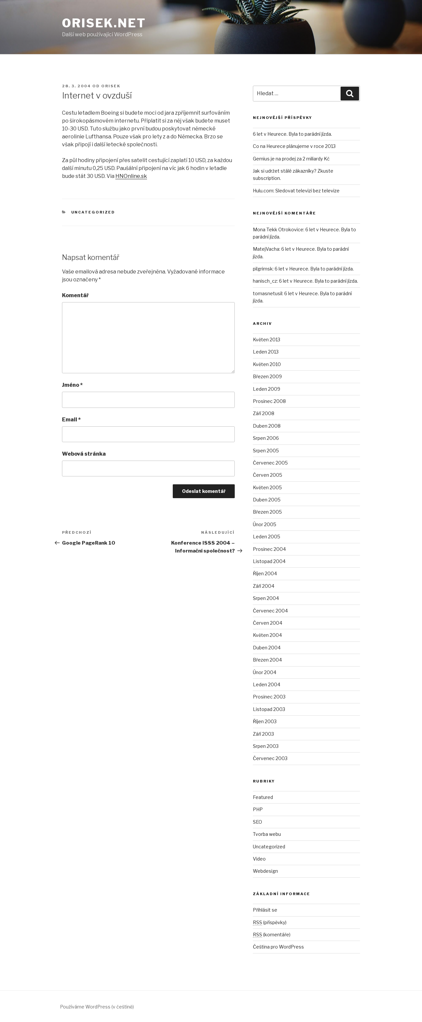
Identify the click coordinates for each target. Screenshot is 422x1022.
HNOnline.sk (131, 176)
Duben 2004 (267, 647)
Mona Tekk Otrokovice (278, 229)
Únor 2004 (264, 672)
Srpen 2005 (266, 450)
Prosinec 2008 (269, 401)
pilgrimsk (263, 268)
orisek (110, 86)
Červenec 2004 (270, 610)
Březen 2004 (267, 660)
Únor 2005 (264, 524)
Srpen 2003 (266, 746)
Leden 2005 (266, 536)
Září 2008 (263, 413)
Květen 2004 (267, 635)
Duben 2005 (267, 499)
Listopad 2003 (269, 709)
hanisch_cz (265, 281)
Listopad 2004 (269, 561)
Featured (263, 797)
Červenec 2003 (270, 758)
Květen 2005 (267, 487)
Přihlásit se (265, 910)
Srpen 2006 (266, 438)
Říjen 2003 (265, 721)
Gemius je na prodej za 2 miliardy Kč (291, 158)
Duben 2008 (267, 426)
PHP (258, 809)
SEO (257, 822)
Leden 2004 (266, 684)
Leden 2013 (266, 352)
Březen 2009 (267, 376)
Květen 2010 (267, 364)
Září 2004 (263, 586)
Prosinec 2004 (269, 549)
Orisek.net (104, 23)
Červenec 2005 (270, 463)
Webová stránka (84, 454)
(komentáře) (271, 934)
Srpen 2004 (266, 598)
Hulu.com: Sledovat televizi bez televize (296, 190)
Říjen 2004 (265, 573)
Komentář (75, 295)
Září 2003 (263, 734)
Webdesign (265, 871)
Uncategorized (93, 212)
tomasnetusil (267, 293)
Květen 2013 (266, 339)
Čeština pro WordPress (278, 947)
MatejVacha (266, 249)
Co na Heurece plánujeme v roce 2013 (294, 146)
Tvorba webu (267, 834)
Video (259, 859)
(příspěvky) (269, 922)
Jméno (72, 385)
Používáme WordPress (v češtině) (97, 1006)
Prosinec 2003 (269, 696)
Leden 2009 (266, 389)
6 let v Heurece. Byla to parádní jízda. (292, 134)
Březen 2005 (267, 512)
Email (71, 419)
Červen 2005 (267, 475)
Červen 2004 (267, 623)
